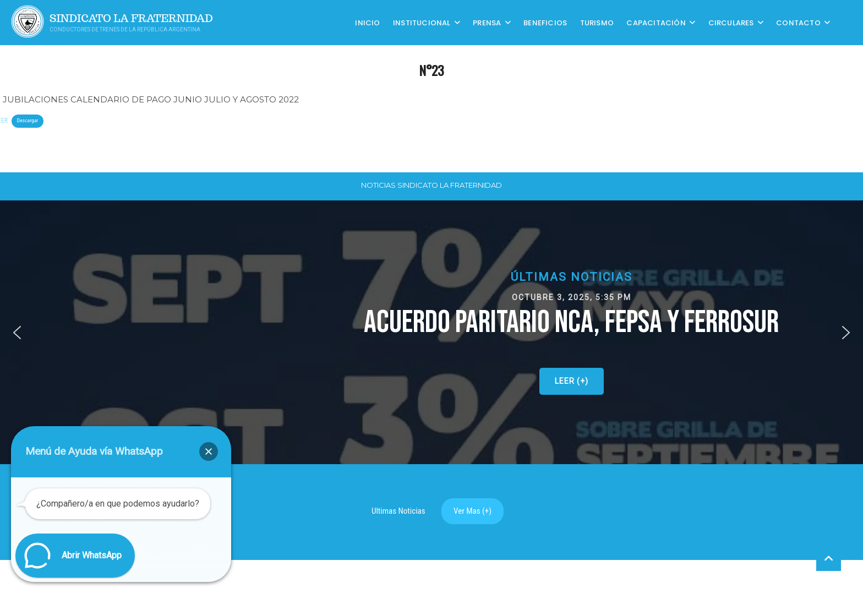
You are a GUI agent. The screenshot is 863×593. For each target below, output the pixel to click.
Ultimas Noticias (398, 511)
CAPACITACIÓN (655, 22)
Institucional (422, 22)
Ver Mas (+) (472, 511)
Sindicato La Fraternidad (131, 18)
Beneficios (545, 22)
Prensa (487, 22)
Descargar (27, 120)
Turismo (597, 22)
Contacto (798, 22)
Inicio (367, 22)
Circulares (731, 22)
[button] (17, 332)
